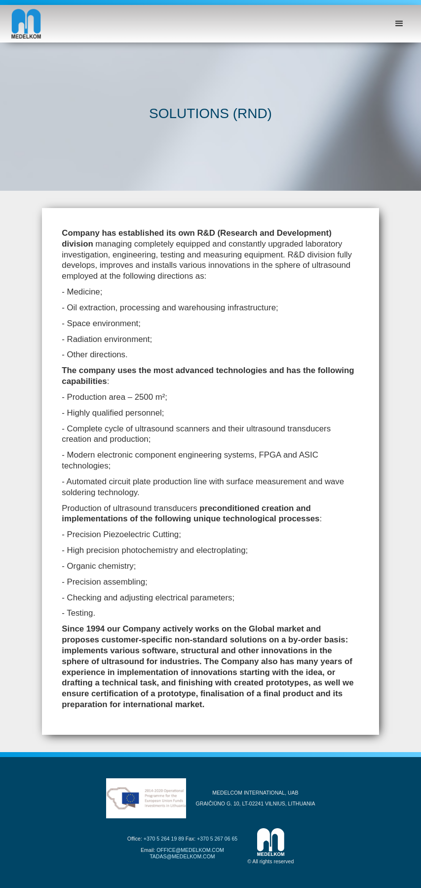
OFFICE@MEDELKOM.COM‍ (190, 850)
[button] (399, 24)
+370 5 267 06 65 (217, 839)
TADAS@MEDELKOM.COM (182, 856)
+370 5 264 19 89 (164, 839)
